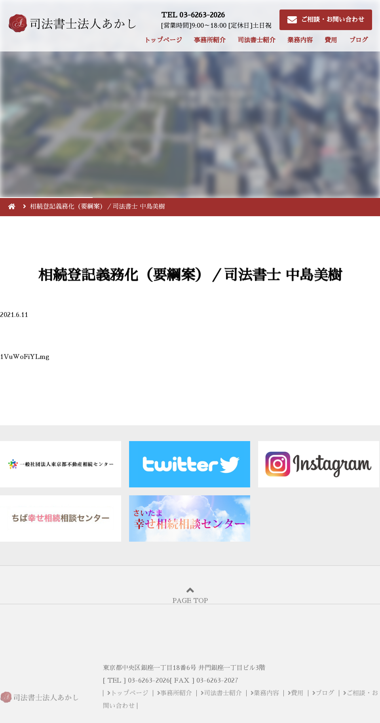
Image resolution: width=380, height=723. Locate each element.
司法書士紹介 (257, 40)
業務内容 (300, 40)
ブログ (358, 40)
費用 (331, 40)
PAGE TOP (190, 602)
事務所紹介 (210, 40)
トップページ (163, 40)
